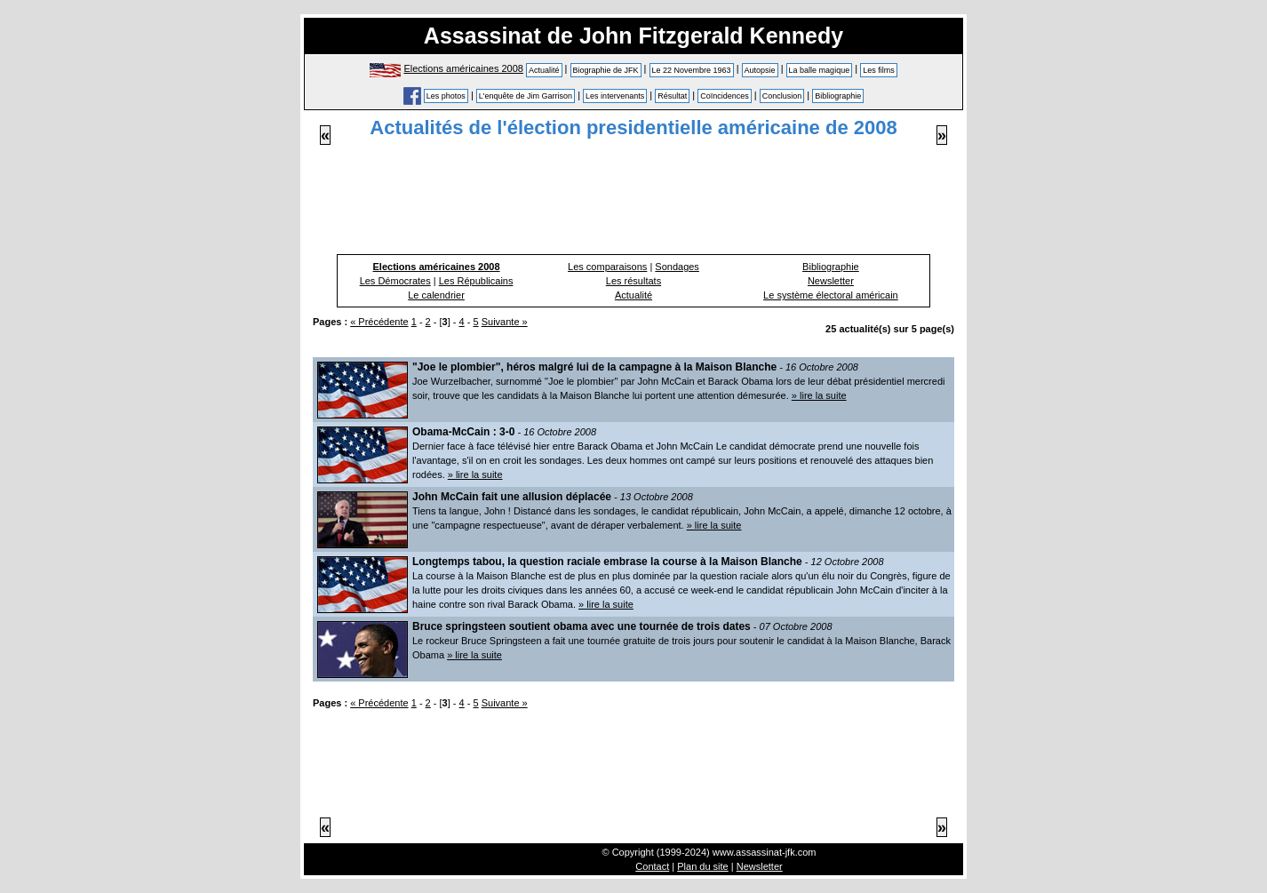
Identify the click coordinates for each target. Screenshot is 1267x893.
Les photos (446, 96)
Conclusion (782, 96)
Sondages (677, 266)
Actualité (544, 70)
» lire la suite (819, 395)
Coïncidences (724, 96)
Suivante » (505, 321)
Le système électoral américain (830, 295)
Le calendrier (436, 295)
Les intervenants (615, 96)
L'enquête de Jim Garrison (525, 96)
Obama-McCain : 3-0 (463, 432)
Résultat (672, 96)
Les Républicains (476, 280)
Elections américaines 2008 (463, 68)
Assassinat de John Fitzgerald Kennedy (633, 35)
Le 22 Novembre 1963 (691, 70)
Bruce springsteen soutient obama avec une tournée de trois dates (581, 626)
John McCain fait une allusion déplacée (511, 496)
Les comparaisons (607, 266)
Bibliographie (838, 96)
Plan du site (702, 866)
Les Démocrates (395, 280)
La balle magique (819, 70)
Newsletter (831, 280)
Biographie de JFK (606, 70)
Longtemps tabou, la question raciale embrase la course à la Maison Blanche (607, 561)
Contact (652, 866)
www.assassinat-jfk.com (765, 852)
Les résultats (633, 280)
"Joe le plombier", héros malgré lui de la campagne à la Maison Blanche (594, 367)
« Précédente (379, 321)
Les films (879, 70)
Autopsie (760, 70)
